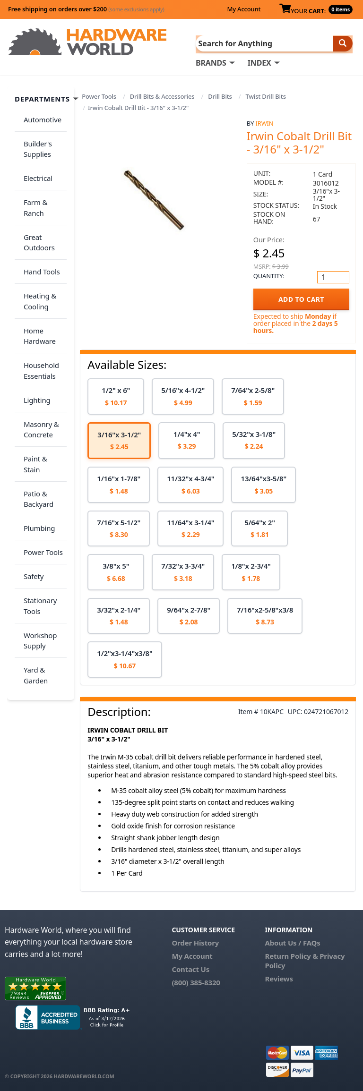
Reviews (279, 977)
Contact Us (190, 968)
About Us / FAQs (292, 941)
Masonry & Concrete (38, 361)
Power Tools (99, 95)
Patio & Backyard (35, 409)
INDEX (259, 62)
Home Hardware (36, 283)
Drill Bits (220, 95)
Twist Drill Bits (266, 95)
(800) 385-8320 (196, 981)
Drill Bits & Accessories (162, 95)
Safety (30, 470)
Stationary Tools (36, 494)
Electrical (34, 164)
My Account (243, 9)
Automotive (39, 115)
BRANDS (211, 62)
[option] (115, 396)
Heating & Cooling (36, 254)
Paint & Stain (41, 385)
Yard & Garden (32, 553)
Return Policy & (291, 955)
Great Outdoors (36, 206)
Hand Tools (38, 230)
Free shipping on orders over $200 (86, 9)
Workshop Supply (36, 523)
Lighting (33, 336)
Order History (195, 941)
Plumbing (36, 432)
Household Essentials (38, 313)
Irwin (265, 122)
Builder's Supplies (34, 140)
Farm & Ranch (43, 182)
